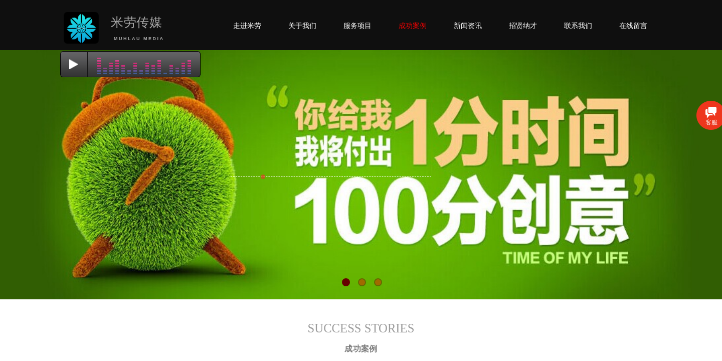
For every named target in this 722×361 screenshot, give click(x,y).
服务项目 (357, 26)
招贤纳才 (523, 26)
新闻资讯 (468, 26)
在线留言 (633, 26)
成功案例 (413, 26)
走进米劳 (247, 26)
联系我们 (578, 26)
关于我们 (302, 26)
